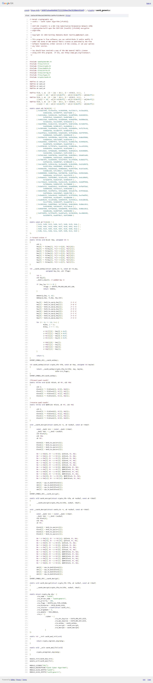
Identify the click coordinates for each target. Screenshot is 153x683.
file (68, 15)
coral (26, 10)
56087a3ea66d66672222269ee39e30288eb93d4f (62, 10)
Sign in (148, 3)
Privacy (18, 680)
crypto (91, 10)
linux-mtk (35, 10)
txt (144, 680)
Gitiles (13, 680)
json (149, 680)
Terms (24, 680)
